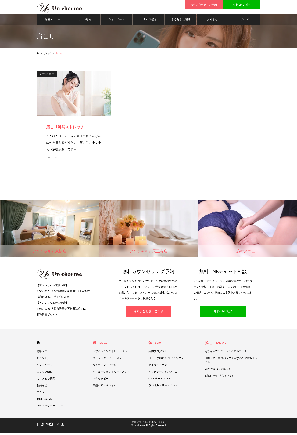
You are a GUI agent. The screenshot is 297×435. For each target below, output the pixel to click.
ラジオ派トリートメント (163, 386)
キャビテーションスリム (163, 373)
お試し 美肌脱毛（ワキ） (219, 377)
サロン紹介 (84, 20)
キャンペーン (116, 20)
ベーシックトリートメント (108, 359)
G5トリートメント (159, 380)
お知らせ (212, 20)
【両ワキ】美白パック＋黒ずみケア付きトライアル (232, 361)
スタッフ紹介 (148, 20)
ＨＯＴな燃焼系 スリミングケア (167, 359)
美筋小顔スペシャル (104, 386)
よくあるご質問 (180, 20)
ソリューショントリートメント (111, 373)
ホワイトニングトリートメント (111, 352)
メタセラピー (101, 380)
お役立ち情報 (47, 75)
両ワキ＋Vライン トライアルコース (226, 352)
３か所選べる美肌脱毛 (218, 370)
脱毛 (216, 344)
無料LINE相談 (223, 312)
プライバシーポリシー (50, 407)
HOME (38, 344)
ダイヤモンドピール (104, 366)
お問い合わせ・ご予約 (148, 312)
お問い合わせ (44, 400)
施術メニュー (53, 20)
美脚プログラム (157, 352)
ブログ (244, 20)
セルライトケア (157, 366)
